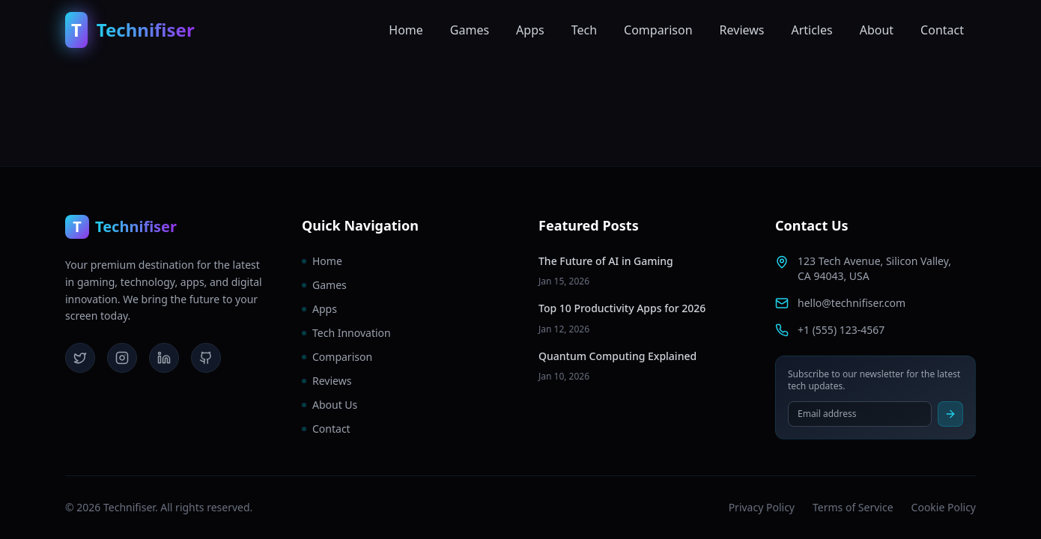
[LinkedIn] (164, 358)
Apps (530, 30)
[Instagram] (122, 358)
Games (469, 30)
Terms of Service (853, 507)
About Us (329, 405)
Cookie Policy (943, 507)
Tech (584, 30)
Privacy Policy (762, 507)
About (876, 30)
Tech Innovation (346, 333)
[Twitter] (80, 358)
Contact (942, 30)
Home (406, 30)
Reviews (742, 30)
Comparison (658, 30)
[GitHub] (206, 358)
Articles (811, 30)
